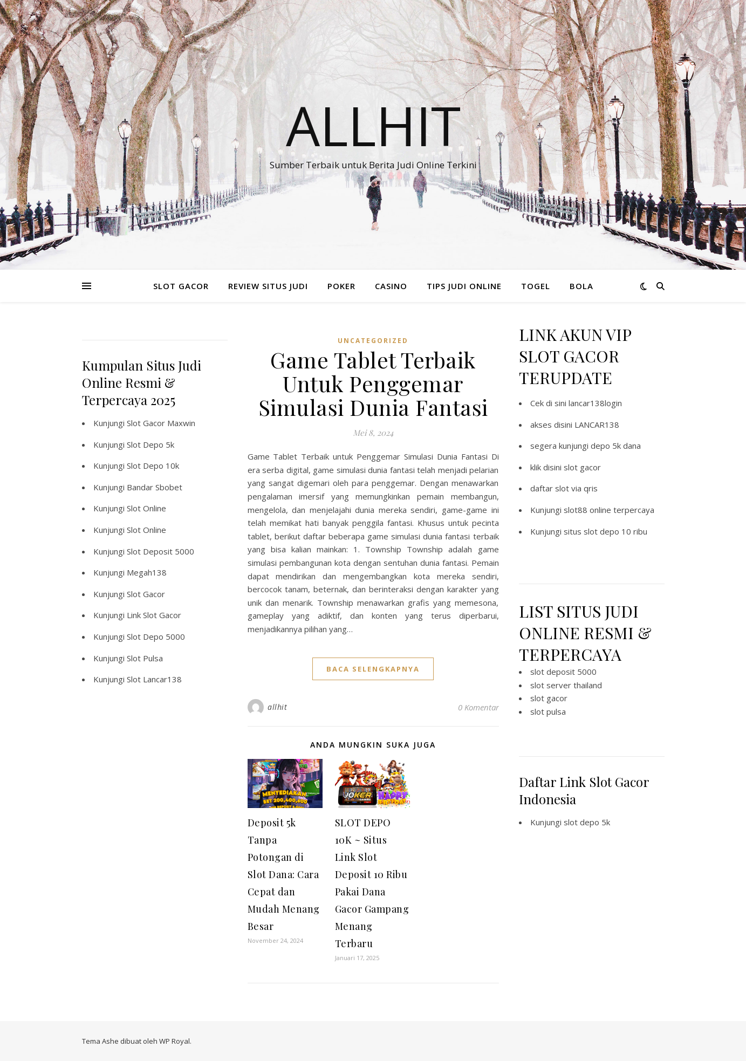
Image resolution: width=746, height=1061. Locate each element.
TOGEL (535, 285)
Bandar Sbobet (154, 487)
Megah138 (147, 572)
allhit (277, 707)
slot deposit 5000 (563, 671)
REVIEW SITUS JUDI (268, 285)
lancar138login (595, 403)
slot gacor (582, 467)
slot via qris (576, 488)
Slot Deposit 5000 (160, 551)
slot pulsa (548, 711)
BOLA (581, 285)
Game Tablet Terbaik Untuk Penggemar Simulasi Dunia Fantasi (373, 383)
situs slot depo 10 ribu (605, 531)
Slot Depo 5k (150, 444)
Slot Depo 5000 (156, 636)
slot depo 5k (587, 822)
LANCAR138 (596, 424)
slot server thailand (566, 685)
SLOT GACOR (181, 285)
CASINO (391, 285)
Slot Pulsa (145, 658)
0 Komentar (478, 707)
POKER (341, 285)
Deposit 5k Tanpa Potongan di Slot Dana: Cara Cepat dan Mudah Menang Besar (284, 874)
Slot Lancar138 (154, 679)
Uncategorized (373, 340)
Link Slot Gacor (154, 615)
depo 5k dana (616, 445)
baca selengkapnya (373, 669)
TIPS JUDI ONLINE (464, 285)
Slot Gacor (146, 593)
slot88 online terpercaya (609, 509)
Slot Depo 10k (153, 465)
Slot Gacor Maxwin (161, 422)
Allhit (373, 125)
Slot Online (146, 508)
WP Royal (174, 1041)
